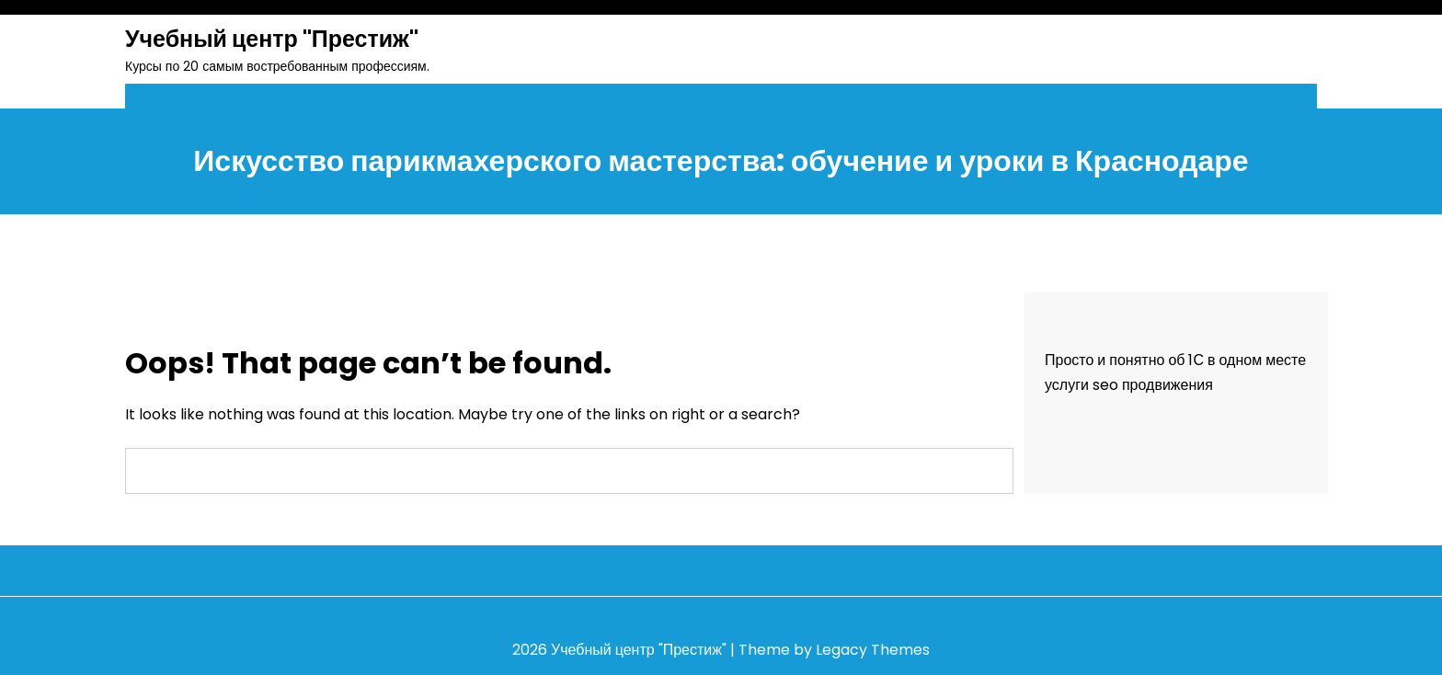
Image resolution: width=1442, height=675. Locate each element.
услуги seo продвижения (1129, 384)
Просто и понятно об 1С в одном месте (1175, 360)
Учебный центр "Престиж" (271, 39)
